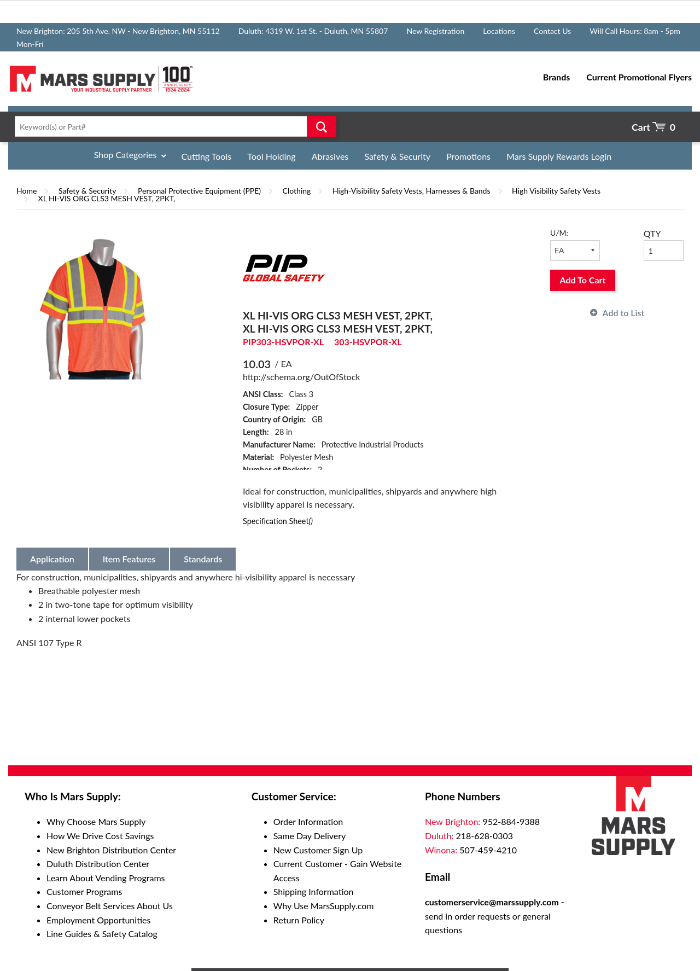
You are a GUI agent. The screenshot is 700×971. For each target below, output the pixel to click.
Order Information (308, 821)
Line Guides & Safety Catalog (102, 933)
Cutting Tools (207, 156)
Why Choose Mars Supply (95, 821)
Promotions (468, 156)
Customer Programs (84, 891)
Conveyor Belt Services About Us (109, 905)
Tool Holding (271, 156)
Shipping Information (313, 891)
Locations (499, 31)
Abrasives (330, 156)
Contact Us (552, 31)
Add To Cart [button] (583, 280)
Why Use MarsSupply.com (323, 905)
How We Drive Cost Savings (100, 835)
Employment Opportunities (98, 920)
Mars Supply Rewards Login (558, 156)
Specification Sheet (278, 521)
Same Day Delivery (309, 835)
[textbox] (172, 126)
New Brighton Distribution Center (111, 850)
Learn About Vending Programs (105, 878)
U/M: (559, 232)
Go (321, 126)
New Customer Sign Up (318, 850)
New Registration (435, 31)
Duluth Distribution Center (97, 863)
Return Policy (298, 920)
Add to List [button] (624, 312)
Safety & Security (397, 156)
